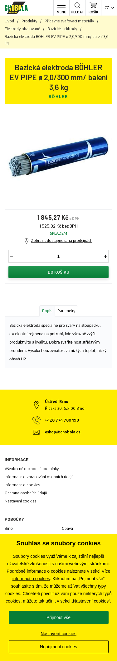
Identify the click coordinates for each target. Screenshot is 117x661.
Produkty (29, 21)
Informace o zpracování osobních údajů (39, 476)
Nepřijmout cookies (58, 646)
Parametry (66, 310)
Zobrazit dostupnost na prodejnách (61, 240)
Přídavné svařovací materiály (69, 21)
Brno (9, 528)
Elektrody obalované (22, 28)
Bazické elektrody (62, 28)
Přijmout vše (58, 617)
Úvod (9, 21)
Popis (47, 310)
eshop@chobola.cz (62, 432)
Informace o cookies (22, 485)
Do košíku (58, 272)
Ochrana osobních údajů (26, 493)
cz (107, 7)
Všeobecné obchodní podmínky (32, 468)
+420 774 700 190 (62, 420)
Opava (67, 528)
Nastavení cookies (20, 501)
